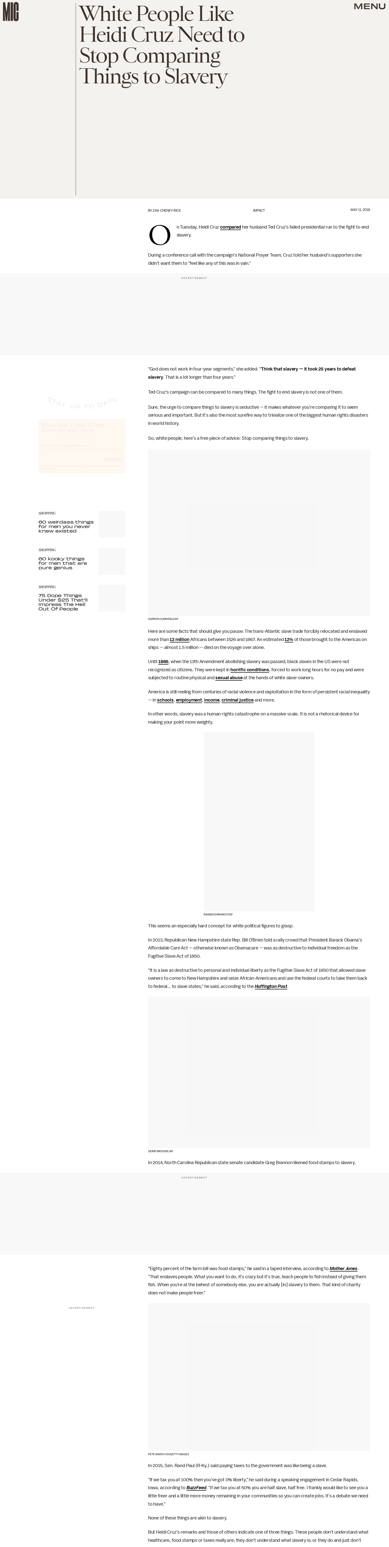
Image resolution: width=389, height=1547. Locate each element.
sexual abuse (228, 677)
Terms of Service (108, 470)
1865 (163, 661)
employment (189, 700)
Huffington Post (271, 986)
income (212, 700)
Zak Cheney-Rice (167, 210)
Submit (113, 463)
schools (165, 700)
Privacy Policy (48, 473)
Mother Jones (343, 1268)
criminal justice (237, 700)
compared (230, 227)
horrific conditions (249, 669)
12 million (179, 639)
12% (289, 639)
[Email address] (81, 449)
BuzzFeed (196, 1487)
